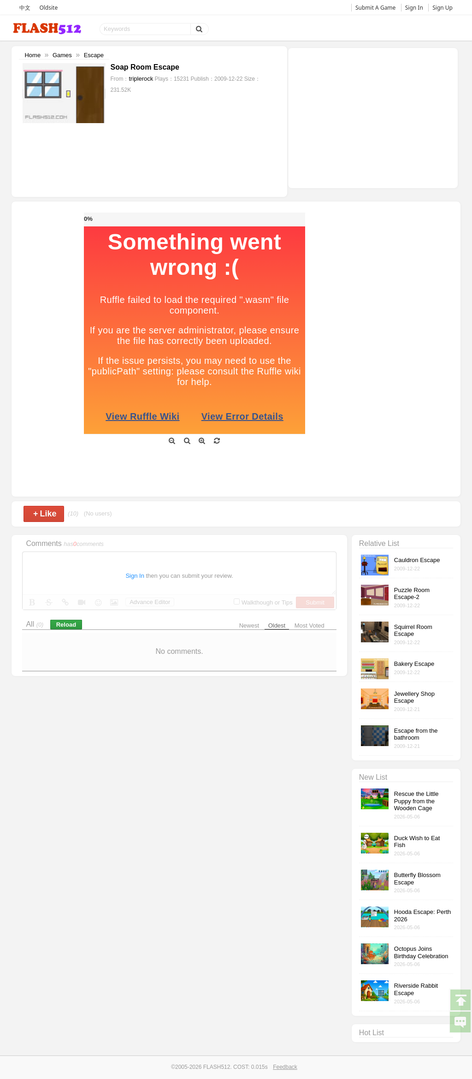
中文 (24, 8)
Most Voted (309, 625)
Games (62, 55)
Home (32, 55)
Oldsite (48, 8)
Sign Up (442, 8)
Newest (249, 625)
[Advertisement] (372, 117)
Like (45, 513)
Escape (94, 55)
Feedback (285, 1067)
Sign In (414, 8)
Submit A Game (375, 8)
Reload (66, 624)
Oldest (277, 625)
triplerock (141, 78)
